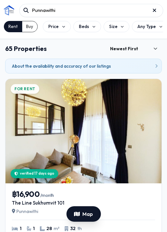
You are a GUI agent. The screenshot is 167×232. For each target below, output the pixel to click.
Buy (29, 26)
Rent (13, 26)
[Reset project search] (154, 10)
